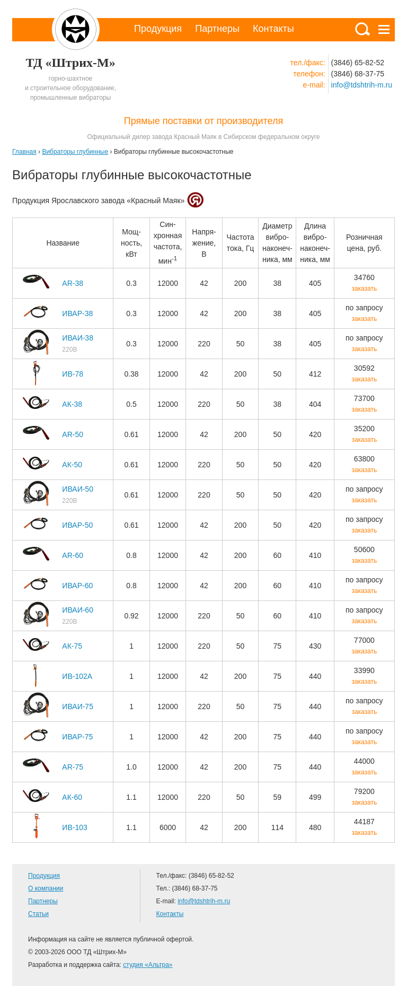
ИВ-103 (74, 827)
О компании (45, 888)
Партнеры (217, 28)
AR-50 (72, 434)
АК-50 (72, 464)
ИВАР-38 (77, 313)
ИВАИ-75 (77, 706)
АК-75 (72, 646)
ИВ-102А (77, 676)
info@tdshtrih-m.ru (361, 85)
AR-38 (72, 283)
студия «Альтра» (147, 964)
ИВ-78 (72, 374)
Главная (24, 151)
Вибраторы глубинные (75, 151)
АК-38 (72, 404)
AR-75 (72, 767)
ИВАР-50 (77, 525)
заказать (364, 288)
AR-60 (72, 555)
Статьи (38, 914)
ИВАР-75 (77, 736)
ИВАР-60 (77, 585)
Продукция (158, 28)
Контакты (273, 28)
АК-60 (72, 797)
